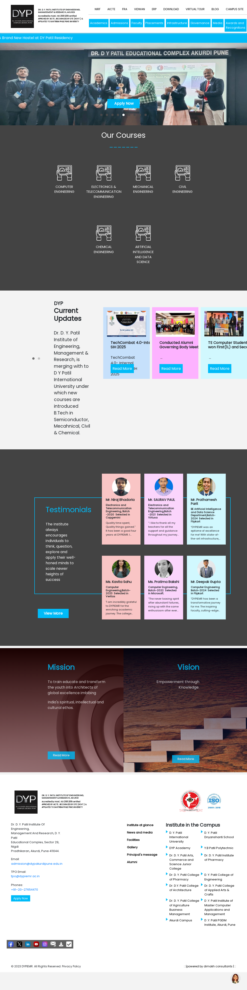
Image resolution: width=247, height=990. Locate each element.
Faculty (137, 23)
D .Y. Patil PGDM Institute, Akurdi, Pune (219, 922)
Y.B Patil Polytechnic (218, 848)
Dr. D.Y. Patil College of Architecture (184, 888)
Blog (215, 9)
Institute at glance (140, 825)
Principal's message (142, 855)
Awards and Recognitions (235, 25)
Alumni (132, 862)
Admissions (119, 23)
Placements (154, 23)
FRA (124, 9)
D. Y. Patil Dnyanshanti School (219, 835)
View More (53, 613)
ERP (154, 9)
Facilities (133, 840)
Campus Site (235, 9)
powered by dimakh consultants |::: (211, 966)
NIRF (97, 9)
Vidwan (139, 9)
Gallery (132, 847)
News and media (140, 832)
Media (217, 23)
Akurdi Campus (180, 920)
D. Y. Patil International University (178, 837)
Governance (200, 23)
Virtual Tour (195, 9)
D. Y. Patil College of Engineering (218, 877)
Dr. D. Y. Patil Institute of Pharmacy (219, 857)
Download (171, 9)
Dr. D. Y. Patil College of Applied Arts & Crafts (219, 890)
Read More (122, 368)
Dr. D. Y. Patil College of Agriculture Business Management (184, 907)
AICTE (111, 9)
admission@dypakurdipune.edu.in (36, 864)
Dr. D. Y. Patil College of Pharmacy (184, 877)
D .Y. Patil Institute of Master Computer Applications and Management (218, 907)
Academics (98, 23)
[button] (101, 115)
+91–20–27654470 (24, 890)
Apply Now (123, 103)
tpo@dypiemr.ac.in (25, 876)
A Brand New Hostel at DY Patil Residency (47, 37)
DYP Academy (179, 848)
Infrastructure (177, 23)
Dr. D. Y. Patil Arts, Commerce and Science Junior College (181, 862)
